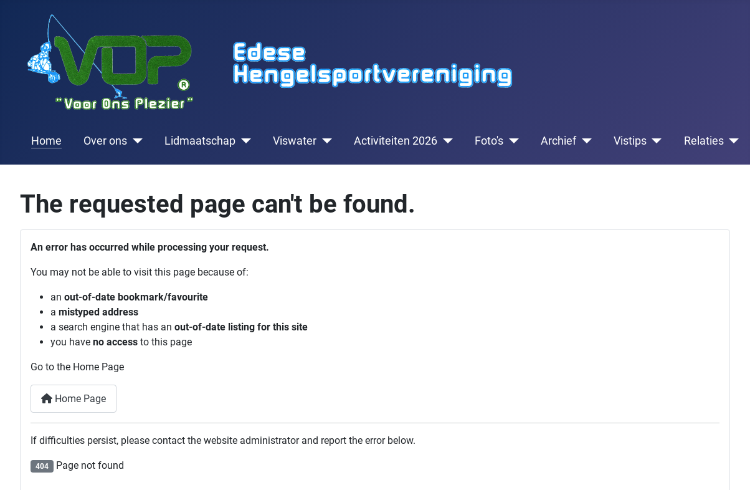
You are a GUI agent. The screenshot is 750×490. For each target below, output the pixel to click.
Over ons (105, 141)
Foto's (489, 141)
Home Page (73, 399)
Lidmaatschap (199, 141)
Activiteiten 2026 (395, 141)
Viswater (294, 141)
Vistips (630, 141)
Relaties (704, 141)
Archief (558, 141)
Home (46, 141)
